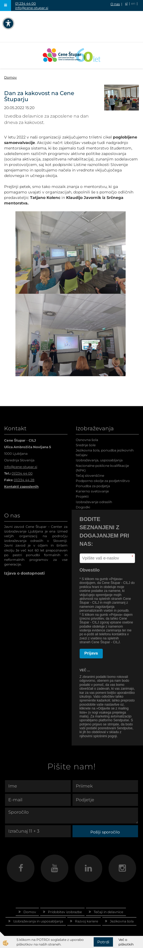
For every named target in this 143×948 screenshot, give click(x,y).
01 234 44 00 (25, 3)
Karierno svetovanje (92, 491)
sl (126, 3)
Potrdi (103, 941)
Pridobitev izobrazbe (65, 912)
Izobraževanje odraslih (94, 502)
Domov (10, 77)
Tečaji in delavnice (108, 912)
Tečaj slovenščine (90, 475)
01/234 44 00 (22, 473)
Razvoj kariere (86, 921)
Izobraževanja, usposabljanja (99, 460)
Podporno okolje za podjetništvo (103, 481)
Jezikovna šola (122, 921)
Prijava (91, 653)
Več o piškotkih (126, 942)
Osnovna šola (87, 440)
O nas (115, 4)
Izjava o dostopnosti (24, 573)
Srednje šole (86, 445)
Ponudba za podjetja (93, 486)
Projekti (82, 496)
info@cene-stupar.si (31, 8)
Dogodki (83, 507)
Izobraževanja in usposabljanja (38, 921)
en (133, 3)
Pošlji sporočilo (105, 832)
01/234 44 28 (24, 480)
